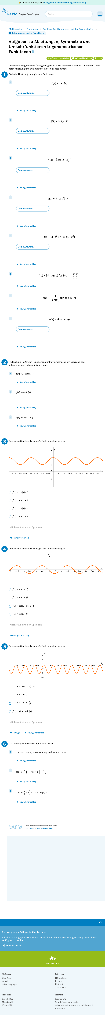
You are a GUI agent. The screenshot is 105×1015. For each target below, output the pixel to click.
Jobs (58, 981)
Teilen (98, 58)
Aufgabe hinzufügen (82, 58)
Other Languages (9, 984)
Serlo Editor (7, 999)
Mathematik (15, 29)
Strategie (15, 733)
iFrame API (7, 1005)
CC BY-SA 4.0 (29, 828)
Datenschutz (60, 999)
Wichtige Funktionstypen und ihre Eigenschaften (68, 29)
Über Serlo (7, 978)
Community (60, 987)
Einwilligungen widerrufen (67, 1002)
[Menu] (100, 14)
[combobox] (69, 14)
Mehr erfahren (12, 945)
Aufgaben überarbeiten (58, 58)
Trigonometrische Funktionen (27, 33)
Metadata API (8, 1002)
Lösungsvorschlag (26, 110)
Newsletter (61, 978)
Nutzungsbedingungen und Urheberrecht (74, 1005)
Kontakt (5, 981)
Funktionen (33, 29)
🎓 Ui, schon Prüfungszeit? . (52, 2)
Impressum (60, 1008)
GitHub (59, 984)
